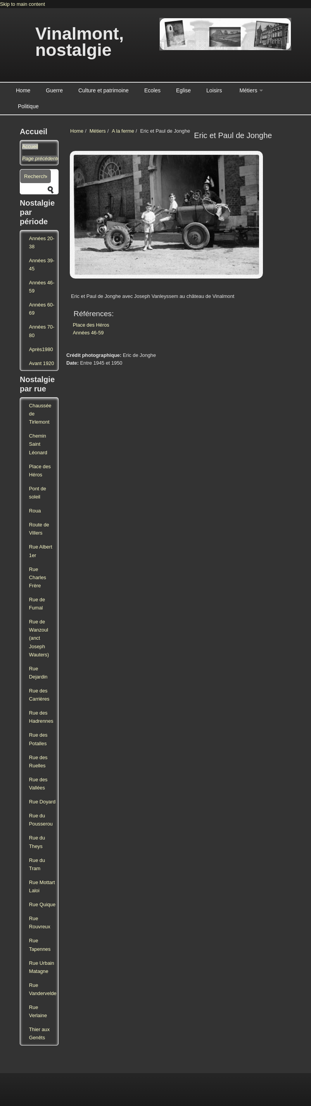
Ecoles (152, 90)
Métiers (248, 90)
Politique (28, 106)
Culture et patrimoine (103, 90)
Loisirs (214, 90)
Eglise (183, 90)
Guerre (54, 90)
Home (23, 90)
